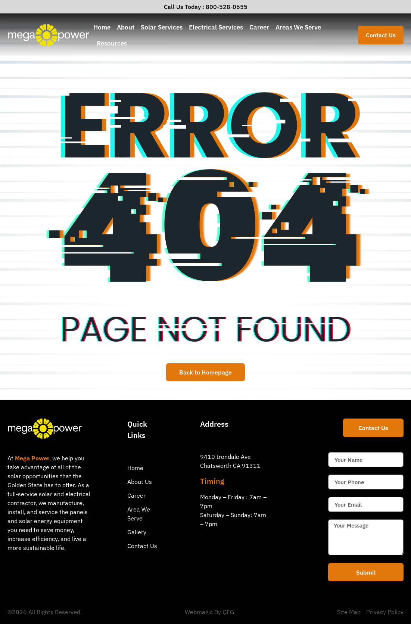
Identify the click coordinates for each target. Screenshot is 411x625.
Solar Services (162, 27)
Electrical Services (216, 27)
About (125, 27)
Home (101, 27)
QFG (228, 613)
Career (259, 27)
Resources (112, 43)
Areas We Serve (298, 27)
